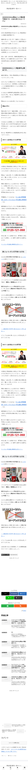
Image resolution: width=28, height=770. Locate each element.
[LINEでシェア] (10, 597)
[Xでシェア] (5, 593)
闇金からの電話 (5, 554)
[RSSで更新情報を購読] (20, 605)
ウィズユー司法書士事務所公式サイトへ (12, 244)
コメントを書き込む (14, 742)
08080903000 (14, 554)
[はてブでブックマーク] (22, 593)
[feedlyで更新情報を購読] (7, 605)
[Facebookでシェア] (14, 593)
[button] (18, 597)
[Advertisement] (14, 573)
